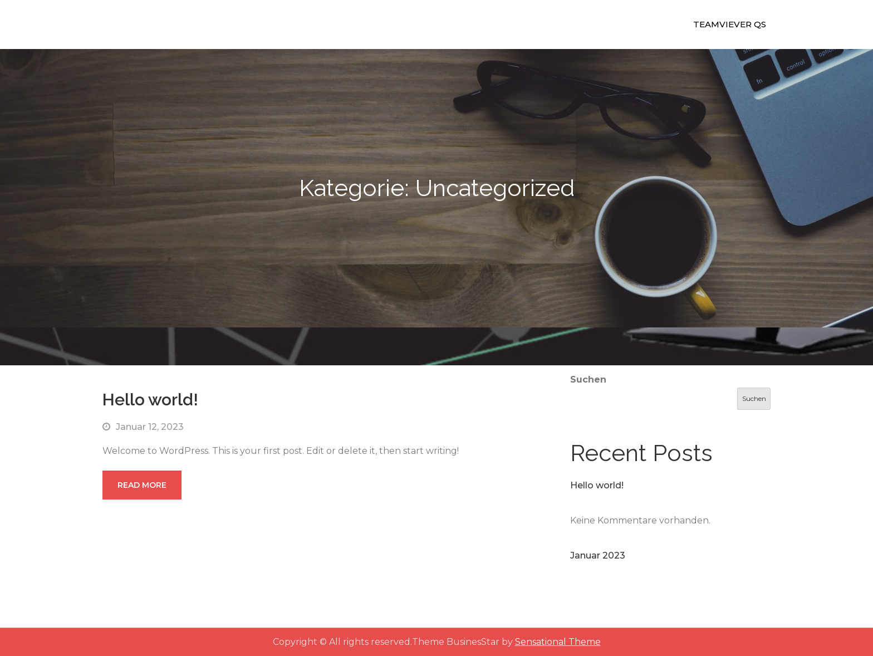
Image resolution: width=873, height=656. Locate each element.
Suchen (588, 379)
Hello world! (150, 399)
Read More (141, 485)
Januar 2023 (597, 555)
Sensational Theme (558, 642)
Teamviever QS (729, 24)
